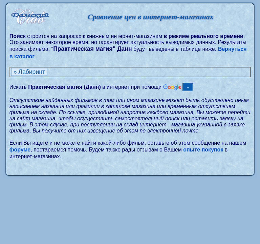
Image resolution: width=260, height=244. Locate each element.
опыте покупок (203, 149)
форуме (20, 149)
